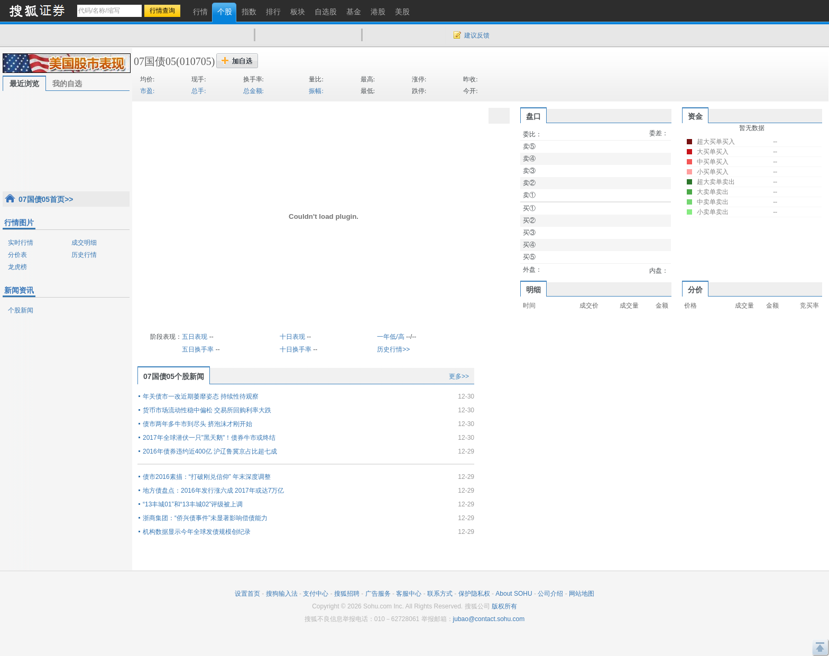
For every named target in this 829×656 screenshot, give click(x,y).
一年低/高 (390, 336)
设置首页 (247, 593)
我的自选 (67, 83)
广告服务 (378, 593)
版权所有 (504, 606)
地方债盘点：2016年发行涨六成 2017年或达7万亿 (213, 490)
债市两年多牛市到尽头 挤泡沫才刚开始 (197, 424)
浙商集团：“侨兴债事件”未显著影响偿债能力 (205, 518)
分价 (695, 289)
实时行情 (20, 242)
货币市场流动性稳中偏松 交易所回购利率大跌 (207, 410)
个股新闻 (20, 310)
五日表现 (194, 336)
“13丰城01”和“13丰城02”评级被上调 (193, 504)
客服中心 (408, 593)
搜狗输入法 (282, 593)
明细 (533, 289)
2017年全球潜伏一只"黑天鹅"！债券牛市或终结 (209, 437)
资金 (695, 116)
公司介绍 (550, 593)
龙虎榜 (17, 267)
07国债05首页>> (46, 199)
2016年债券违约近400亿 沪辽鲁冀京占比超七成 (210, 451)
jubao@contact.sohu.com (489, 619)
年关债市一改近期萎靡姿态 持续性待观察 (201, 396)
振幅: (316, 91)
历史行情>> (393, 349)
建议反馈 (477, 35)
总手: (198, 91)
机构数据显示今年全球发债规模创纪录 (197, 531)
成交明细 (84, 242)
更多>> (459, 376)
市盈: (147, 91)
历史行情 (84, 254)
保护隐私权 (474, 593)
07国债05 (155, 61)
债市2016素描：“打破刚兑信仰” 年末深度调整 (207, 477)
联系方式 (440, 593)
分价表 (17, 254)
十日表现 (292, 336)
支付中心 (315, 593)
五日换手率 (198, 349)
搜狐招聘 (347, 593)
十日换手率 (295, 349)
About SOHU (513, 593)
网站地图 (581, 593)
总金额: (253, 91)
